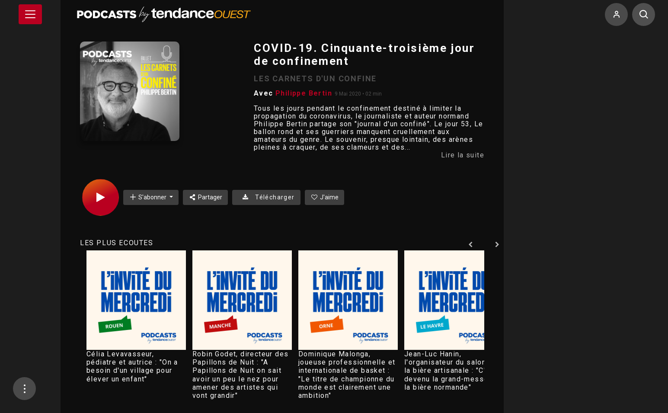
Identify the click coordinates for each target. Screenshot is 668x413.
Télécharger (266, 197)
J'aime (324, 197)
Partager (206, 197)
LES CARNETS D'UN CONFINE (315, 78)
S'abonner (148, 197)
